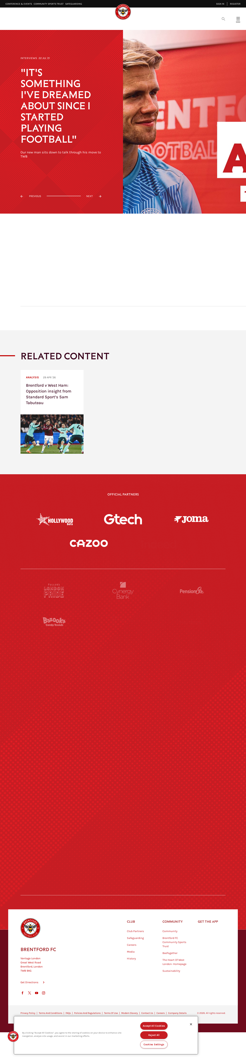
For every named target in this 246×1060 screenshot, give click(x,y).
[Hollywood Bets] (55, 519)
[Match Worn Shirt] (123, 807)
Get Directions (29, 1010)
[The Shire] (123, 838)
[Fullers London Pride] (54, 618)
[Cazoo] (89, 557)
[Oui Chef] (192, 807)
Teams (129, 24)
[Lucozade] (192, 870)
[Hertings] (192, 649)
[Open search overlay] (223, 19)
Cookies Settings (154, 1044)
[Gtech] (123, 519)
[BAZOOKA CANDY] (54, 649)
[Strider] (123, 681)
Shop (177, 24)
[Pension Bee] (192, 618)
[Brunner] (54, 807)
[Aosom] (192, 681)
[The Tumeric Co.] (123, 870)
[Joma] (191, 519)
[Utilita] (54, 775)
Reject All (154, 1035)
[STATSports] (54, 712)
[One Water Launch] (192, 775)
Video (78, 24)
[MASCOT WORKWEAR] (192, 744)
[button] (13, 1036)
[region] (106, 1035)
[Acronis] (192, 712)
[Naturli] (123, 775)
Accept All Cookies (154, 1025)
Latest (62, 24)
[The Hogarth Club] (54, 870)
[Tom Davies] (192, 838)
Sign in (220, 3)
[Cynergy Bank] (123, 618)
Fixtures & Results (104, 24)
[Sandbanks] (54, 838)
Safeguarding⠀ (74, 3)
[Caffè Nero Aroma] (123, 901)
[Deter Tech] (54, 681)
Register (235, 3)
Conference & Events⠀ (19, 3)
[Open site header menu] (238, 18)
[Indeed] (157, 557)
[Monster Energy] (123, 649)
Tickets (147, 24)
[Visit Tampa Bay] (123, 744)
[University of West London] (54, 744)
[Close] (191, 1024)
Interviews (28, 58)
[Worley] (123, 712)
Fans (163, 24)
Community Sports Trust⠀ (49, 3)
